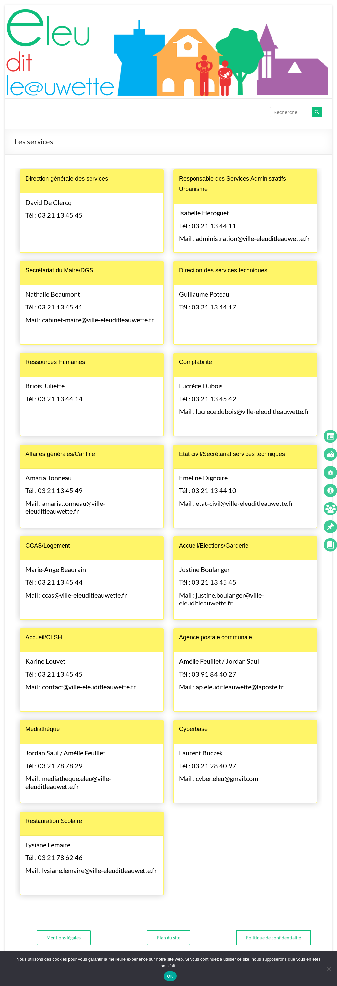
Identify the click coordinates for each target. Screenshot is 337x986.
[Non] (328, 968)
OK (170, 976)
